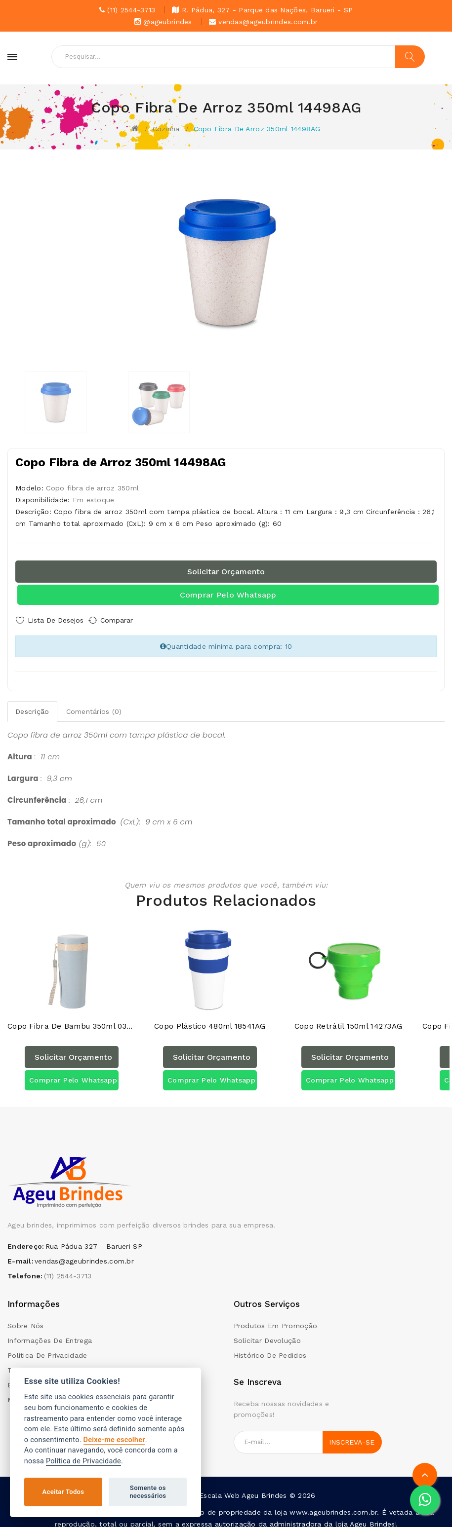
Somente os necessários (147, 1491)
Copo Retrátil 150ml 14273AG (348, 1018)
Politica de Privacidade (47, 1347)
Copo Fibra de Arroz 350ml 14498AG (257, 129)
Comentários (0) (94, 708)
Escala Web (219, 1487)
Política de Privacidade (83, 1461)
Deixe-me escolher (114, 1440)
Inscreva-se (351, 1434)
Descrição (32, 708)
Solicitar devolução (267, 1333)
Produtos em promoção (276, 1318)
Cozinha (166, 129)
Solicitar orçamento (226, 571)
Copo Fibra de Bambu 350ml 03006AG (71, 1018)
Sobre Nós (25, 1318)
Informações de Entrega (49, 1333)
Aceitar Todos (63, 1491)
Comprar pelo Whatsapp (228, 594)
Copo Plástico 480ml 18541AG (210, 1018)
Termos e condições (43, 1362)
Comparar (126, 620)
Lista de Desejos (55, 620)
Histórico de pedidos (270, 1347)
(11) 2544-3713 (68, 1268)
